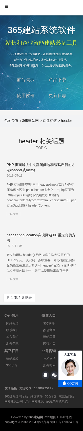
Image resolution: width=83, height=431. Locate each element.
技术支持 (49, 358)
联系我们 (12, 330)
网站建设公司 (13, 401)
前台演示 (25, 79)
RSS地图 (50, 417)
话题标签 (50, 121)
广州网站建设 (34, 401)
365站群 (50, 396)
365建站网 (30, 121)
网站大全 (49, 343)
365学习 (11, 365)
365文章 (13, 214)
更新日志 (57, 95)
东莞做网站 (66, 396)
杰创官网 (49, 330)
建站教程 (12, 358)
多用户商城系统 (57, 401)
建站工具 (49, 336)
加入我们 (12, 336)
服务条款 (12, 343)
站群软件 (36, 396)
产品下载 (57, 79)
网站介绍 (12, 323)
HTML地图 (64, 417)
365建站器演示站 (16, 396)
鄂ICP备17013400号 (64, 422)
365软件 (48, 323)
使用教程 (25, 95)
